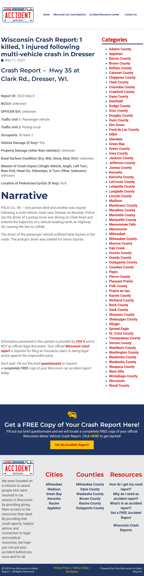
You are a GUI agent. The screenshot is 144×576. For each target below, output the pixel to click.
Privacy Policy (62, 567)
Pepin (113, 272)
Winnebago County (123, 376)
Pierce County (119, 276)
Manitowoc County (123, 205)
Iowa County (118, 153)
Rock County (118, 305)
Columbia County (122, 87)
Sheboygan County (123, 319)
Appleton (116, 54)
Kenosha (115, 172)
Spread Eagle (119, 329)
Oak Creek (117, 248)
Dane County (118, 96)
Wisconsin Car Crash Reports (69, 14)
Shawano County (121, 315)
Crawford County (121, 92)
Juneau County (120, 168)
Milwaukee (117, 234)
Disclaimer (72, 571)
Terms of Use (80, 567)
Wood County (119, 385)
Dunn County (118, 120)
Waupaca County (122, 367)
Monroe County (120, 243)
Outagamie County (123, 262)
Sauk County (118, 310)
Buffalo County (120, 68)
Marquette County (122, 220)
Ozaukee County (121, 267)
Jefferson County (122, 163)
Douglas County (121, 115)
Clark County (119, 82)
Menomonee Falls (122, 224)
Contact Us (131, 14)
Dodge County (119, 106)
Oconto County (120, 253)
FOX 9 (80, 341)
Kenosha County (121, 177)
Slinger (114, 324)
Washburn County (122, 348)
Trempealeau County (124, 338)
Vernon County (120, 343)
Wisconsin (117, 381)
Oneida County (120, 257)
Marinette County (122, 215)
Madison (115, 201)
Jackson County (121, 158)
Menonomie (118, 229)
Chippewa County (122, 77)
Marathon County (122, 210)
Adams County (120, 49)
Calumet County (121, 73)
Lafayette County (122, 186)
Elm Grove (116, 125)
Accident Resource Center (104, 14)
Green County (119, 149)
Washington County (124, 352)
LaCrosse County (122, 182)
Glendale (115, 139)
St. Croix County (121, 333)
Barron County (120, 58)
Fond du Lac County (124, 130)
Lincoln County (120, 196)
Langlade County (121, 191)
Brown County (119, 63)
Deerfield (116, 101)
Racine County (120, 296)
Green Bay (116, 144)
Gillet (113, 134)
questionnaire (51, 363)
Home (46, 14)
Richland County (121, 300)
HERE (95, 436)
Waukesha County (122, 357)
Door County (118, 111)
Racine (54, 503)
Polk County (118, 286)
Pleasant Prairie (121, 281)
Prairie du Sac (119, 291)
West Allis (116, 371)
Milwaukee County (123, 239)
